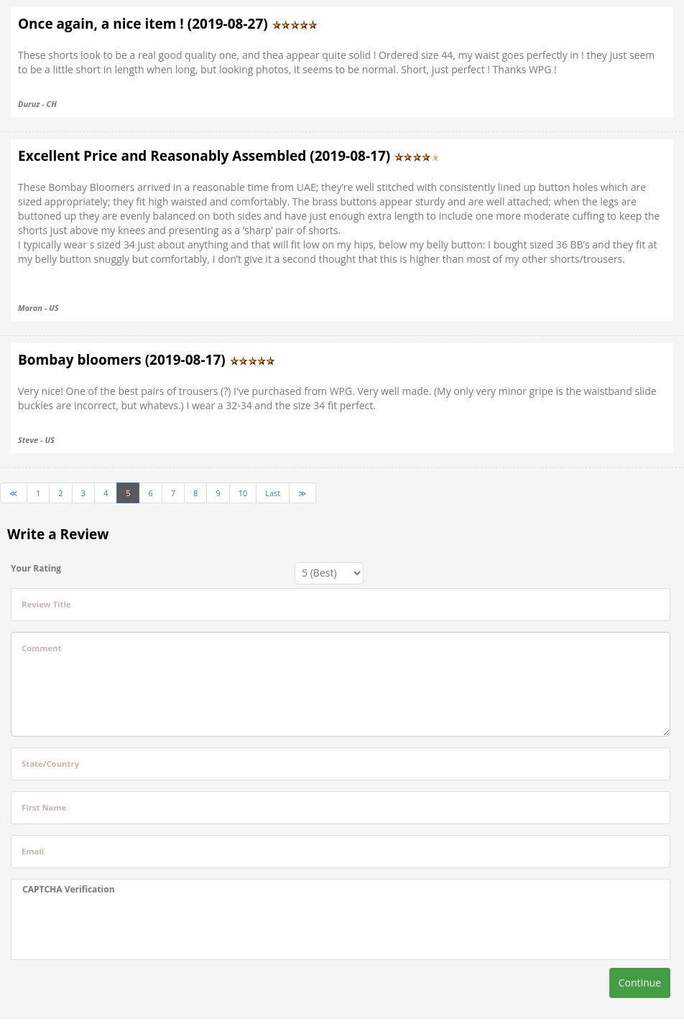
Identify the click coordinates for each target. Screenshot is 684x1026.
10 (243, 493)
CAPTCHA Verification (68, 889)
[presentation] (131, 928)
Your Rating (36, 568)
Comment (42, 648)
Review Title (46, 604)
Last (272, 493)
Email (33, 851)
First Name (44, 807)
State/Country (50, 763)
